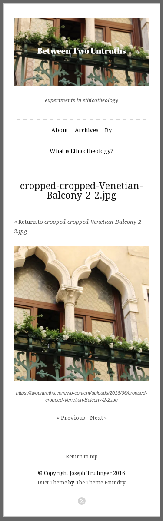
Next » (98, 418)
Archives (86, 130)
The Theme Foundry (101, 483)
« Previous (71, 418)
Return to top (82, 457)
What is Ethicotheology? (81, 151)
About (59, 130)
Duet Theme (52, 483)
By (108, 130)
